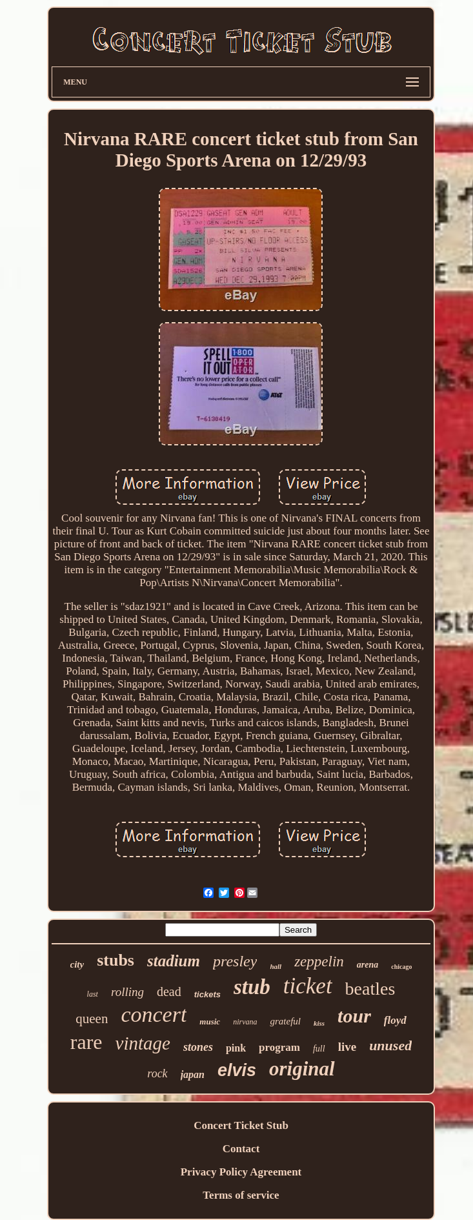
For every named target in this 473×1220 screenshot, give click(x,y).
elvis (236, 1070)
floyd (395, 1020)
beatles (370, 989)
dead (169, 991)
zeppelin (319, 961)
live (347, 1046)
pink (236, 1047)
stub (252, 987)
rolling (127, 992)
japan (193, 1074)
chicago (401, 966)
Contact (241, 1149)
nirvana (245, 1021)
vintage (143, 1043)
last (92, 994)
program (279, 1047)
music (209, 1021)
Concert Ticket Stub (241, 1125)
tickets (207, 994)
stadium (173, 961)
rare (86, 1041)
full (319, 1048)
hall (275, 966)
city (77, 964)
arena (367, 965)
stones (198, 1047)
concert (153, 1014)
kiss (319, 1023)
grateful (285, 1021)
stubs (115, 960)
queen (91, 1018)
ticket (307, 986)
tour (354, 1015)
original (302, 1068)
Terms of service (241, 1195)
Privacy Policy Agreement (241, 1172)
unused (390, 1045)
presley (235, 961)
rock (157, 1073)
